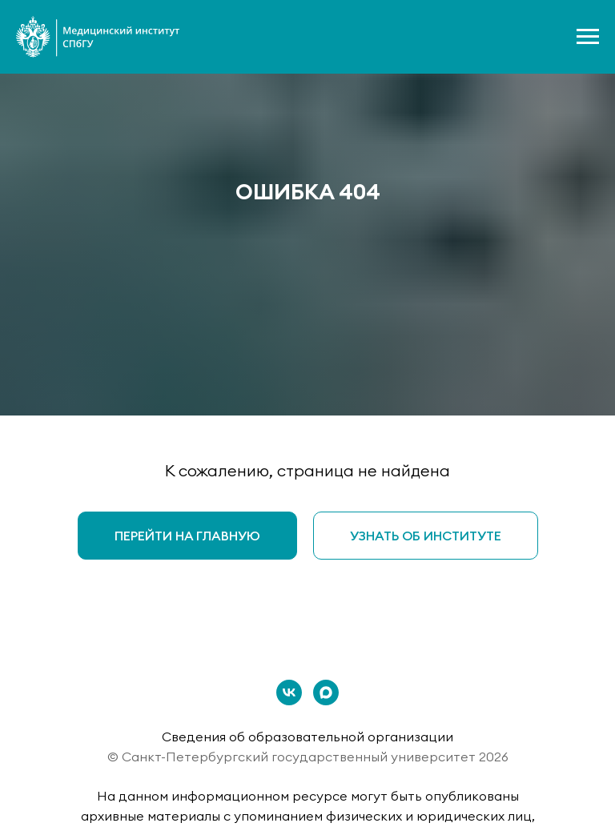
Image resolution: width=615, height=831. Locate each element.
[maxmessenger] (326, 692)
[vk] (289, 692)
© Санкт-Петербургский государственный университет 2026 (307, 757)
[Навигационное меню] (588, 37)
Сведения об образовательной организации (307, 737)
